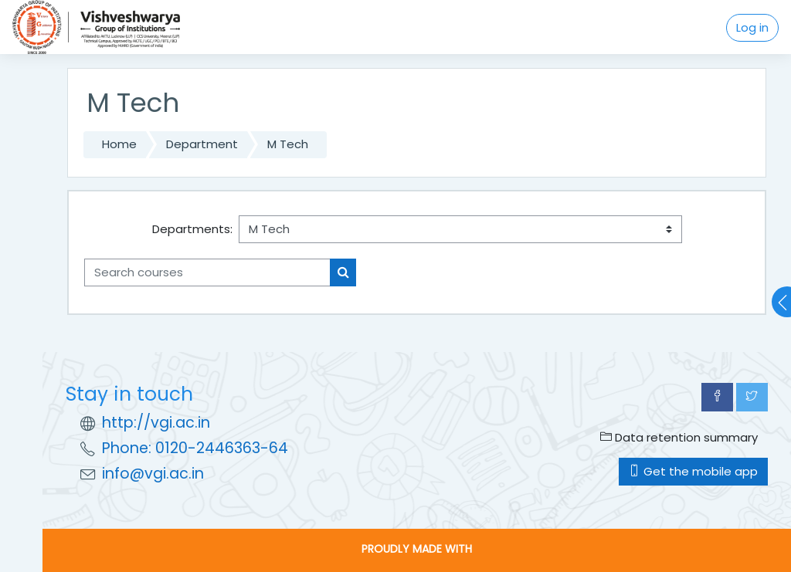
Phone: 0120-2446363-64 (195, 448)
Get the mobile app (693, 471)
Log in (752, 27)
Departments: (192, 229)
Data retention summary (679, 437)
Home (119, 144)
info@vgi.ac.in (153, 473)
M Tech (287, 144)
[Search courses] (207, 272)
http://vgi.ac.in (156, 422)
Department (202, 144)
